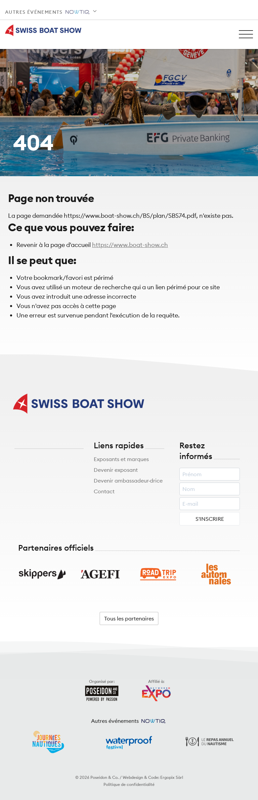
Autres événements (47, 12)
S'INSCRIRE (210, 518)
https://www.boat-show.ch (130, 245)
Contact (104, 491)
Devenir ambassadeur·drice (128, 480)
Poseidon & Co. (104, 777)
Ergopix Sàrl (171, 777)
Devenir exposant (116, 469)
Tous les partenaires (129, 618)
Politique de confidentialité (129, 784)
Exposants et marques (121, 459)
